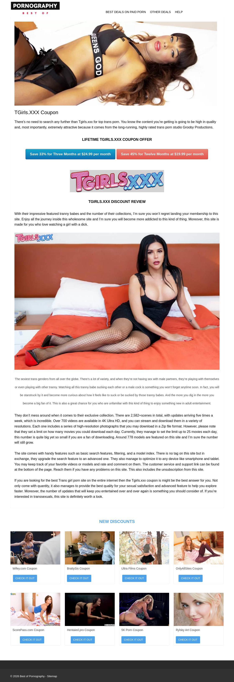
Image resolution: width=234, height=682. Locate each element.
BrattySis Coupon (78, 568)
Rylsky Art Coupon (188, 630)
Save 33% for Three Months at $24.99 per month (70, 154)
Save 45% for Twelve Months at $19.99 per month (162, 154)
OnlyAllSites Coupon (189, 568)
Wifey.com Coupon (25, 568)
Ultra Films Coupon (134, 568)
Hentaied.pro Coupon (81, 630)
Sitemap (52, 676)
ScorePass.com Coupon (28, 630)
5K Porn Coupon (132, 630)
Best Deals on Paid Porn (126, 12)
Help (179, 12)
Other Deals (160, 12)
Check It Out (25, 578)
